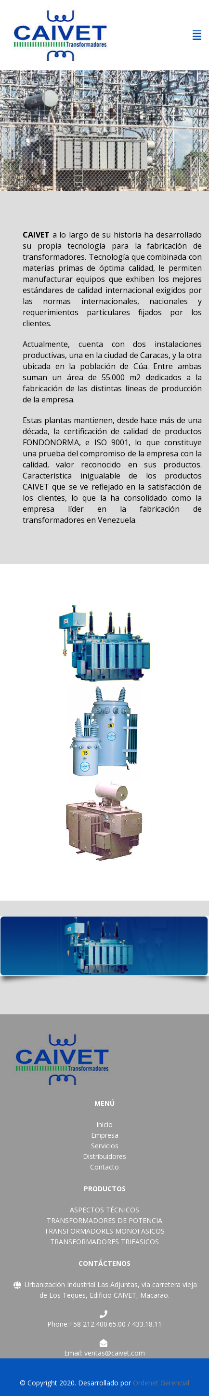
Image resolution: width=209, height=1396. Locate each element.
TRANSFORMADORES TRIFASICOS (104, 1241)
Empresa (104, 1135)
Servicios (104, 1145)
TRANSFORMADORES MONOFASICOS (104, 1231)
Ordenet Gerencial (161, 1382)
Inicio (104, 1124)
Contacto (104, 1166)
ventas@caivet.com (114, 1352)
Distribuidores (104, 1156)
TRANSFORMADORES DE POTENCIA (104, 1220)
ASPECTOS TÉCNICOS (104, 1209)
